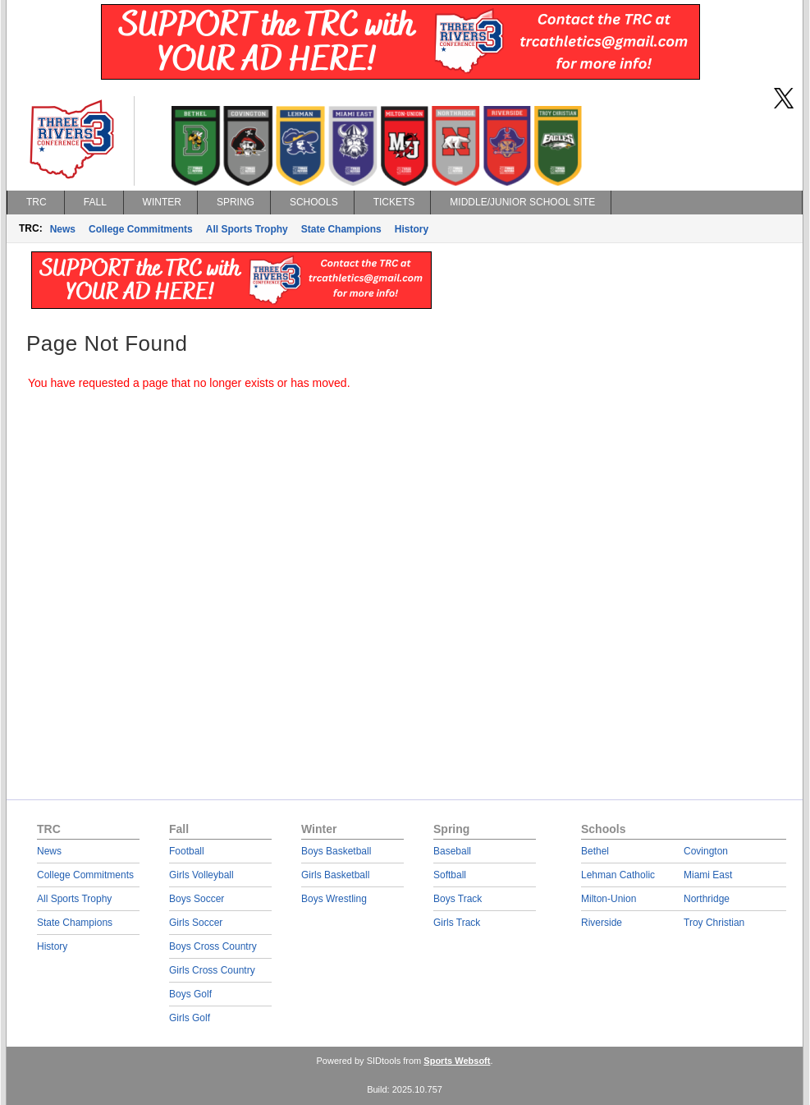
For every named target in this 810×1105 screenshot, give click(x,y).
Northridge (707, 899)
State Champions (341, 229)
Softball (449, 875)
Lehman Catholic (618, 875)
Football (186, 851)
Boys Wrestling (334, 899)
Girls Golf (189, 1018)
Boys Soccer (196, 899)
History (411, 229)
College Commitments (141, 229)
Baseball (452, 851)
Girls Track (456, 922)
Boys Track (457, 899)
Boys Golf (190, 994)
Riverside (601, 922)
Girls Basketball (335, 875)
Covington (706, 851)
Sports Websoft (456, 1061)
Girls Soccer (195, 922)
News (63, 229)
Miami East (708, 875)
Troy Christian (714, 922)
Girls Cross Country (212, 970)
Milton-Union (608, 899)
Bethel (595, 851)
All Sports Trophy (247, 229)
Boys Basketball (336, 851)
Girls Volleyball (201, 875)
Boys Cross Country (213, 946)
